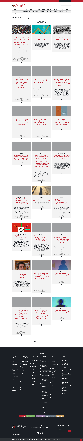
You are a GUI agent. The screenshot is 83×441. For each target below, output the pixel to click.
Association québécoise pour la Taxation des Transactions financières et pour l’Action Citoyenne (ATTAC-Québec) (21, 59)
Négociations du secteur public (21, 308)
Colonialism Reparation (42, 180)
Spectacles (54, 372)
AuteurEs (49, 9)
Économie (55, 11)
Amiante (63, 369)
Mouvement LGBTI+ (45, 395)
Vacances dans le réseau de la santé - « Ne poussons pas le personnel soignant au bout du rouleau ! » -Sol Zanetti (62, 239)
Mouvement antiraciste (45, 369)
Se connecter (45, 439)
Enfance (41, 308)
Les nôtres (13, 367)
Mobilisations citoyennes (46, 361)
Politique (13, 374)
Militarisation (34, 378)
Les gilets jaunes (64, 361)
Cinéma (53, 361)
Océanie (33, 381)
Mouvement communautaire (46, 371)
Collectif (22, 163)
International (42, 11)
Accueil (14, 9)
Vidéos (43, 9)
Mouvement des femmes (36, 379)
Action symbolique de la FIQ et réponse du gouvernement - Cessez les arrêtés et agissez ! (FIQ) (41, 275)
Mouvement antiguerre (45, 368)
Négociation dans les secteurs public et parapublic (62, 274)
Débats (13, 361)
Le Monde (33, 372)
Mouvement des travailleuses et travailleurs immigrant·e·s (46, 388)
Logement (61, 197)
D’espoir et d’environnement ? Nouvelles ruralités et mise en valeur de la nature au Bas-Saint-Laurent (61, 121)
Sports (53, 374)
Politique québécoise (26, 11)
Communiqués (67, 11)
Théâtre (53, 377)
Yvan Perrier (42, 207)
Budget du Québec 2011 (65, 370)
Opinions (38, 9)
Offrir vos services (30, 416)
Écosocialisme (61, 11)
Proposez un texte (40, 416)
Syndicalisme (21, 77)
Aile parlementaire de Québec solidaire (62, 98)
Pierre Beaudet (22, 290)
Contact (67, 9)
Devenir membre (60, 416)
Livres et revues (61, 117)
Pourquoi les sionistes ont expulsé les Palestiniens (61, 38)
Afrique (33, 358)
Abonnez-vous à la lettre (50, 416)
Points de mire (14, 373)
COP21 (63, 375)
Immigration (21, 153)
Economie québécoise (21, 117)
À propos (61, 9)
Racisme (41, 153)
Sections (20, 9)
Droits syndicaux (64, 390)
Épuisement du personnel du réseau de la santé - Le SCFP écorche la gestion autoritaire (41, 238)
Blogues (32, 9)
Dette (63, 388)
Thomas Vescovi (62, 50)
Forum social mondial (35, 371)
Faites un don (22, 416)
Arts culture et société (61, 153)
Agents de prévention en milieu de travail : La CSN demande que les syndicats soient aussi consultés (41, 81)
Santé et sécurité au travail (41, 77)
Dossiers (26, 9)
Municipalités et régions (15, 371)
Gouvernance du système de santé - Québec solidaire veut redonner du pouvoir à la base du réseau (41, 121)
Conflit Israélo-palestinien (66, 373)
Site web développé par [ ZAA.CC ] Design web (54, 439)
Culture (51, 11)
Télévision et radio (55, 375)
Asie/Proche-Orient (62, 36)
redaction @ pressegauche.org (17, 433)
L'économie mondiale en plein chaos (42, 38)
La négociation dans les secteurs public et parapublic (41, 199)
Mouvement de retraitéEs (46, 375)
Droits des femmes (25, 361)
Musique (53, 368)
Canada (13, 389)
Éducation (63, 393)
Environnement (14, 364)
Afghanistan (64, 367)
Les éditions (55, 405)
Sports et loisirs (44, 402)
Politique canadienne (34, 11)
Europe (33, 369)
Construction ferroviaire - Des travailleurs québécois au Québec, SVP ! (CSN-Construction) (21, 121)
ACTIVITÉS (64, 405)
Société (47, 11)
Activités (55, 9)
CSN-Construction (22, 136)
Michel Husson (42, 48)
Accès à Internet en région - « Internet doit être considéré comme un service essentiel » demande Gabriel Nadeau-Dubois (61, 82)
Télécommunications (61, 77)
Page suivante (47, 341)
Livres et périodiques (55, 364)
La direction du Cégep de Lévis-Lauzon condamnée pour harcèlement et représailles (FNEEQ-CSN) (21, 201)
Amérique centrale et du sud (36, 360)
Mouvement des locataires (46, 383)
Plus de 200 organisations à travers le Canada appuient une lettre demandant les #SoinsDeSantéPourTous (21, 157)
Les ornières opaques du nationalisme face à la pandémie (21, 275)
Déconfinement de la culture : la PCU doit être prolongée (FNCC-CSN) (62, 156)
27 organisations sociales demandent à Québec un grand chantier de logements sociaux (62, 201)
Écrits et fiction (44, 407)
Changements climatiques (66, 372)
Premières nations (15, 376)
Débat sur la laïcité (65, 378)
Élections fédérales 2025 (66, 358)
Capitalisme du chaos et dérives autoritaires (21, 236)
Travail (13, 381)
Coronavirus (21, 36)
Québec (13, 387)
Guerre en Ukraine (65, 360)
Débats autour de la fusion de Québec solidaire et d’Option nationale (66, 386)
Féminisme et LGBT (15, 366)
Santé (41, 117)
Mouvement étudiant (45, 394)
